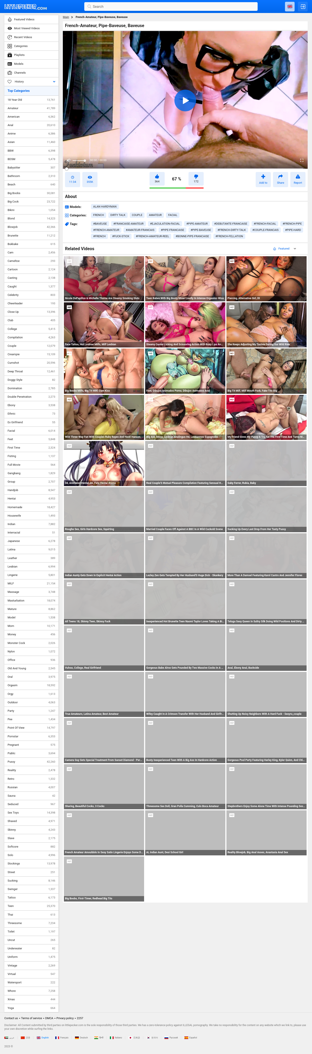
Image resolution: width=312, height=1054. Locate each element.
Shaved (31, 821)
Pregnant (31, 745)
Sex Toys (31, 813)
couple (137, 215)
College (31, 329)
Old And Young (31, 668)
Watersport (31, 982)
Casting (31, 278)
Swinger (31, 889)
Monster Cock (31, 643)
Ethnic (31, 414)
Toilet (31, 932)
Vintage (31, 966)
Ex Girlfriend (31, 422)
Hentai (31, 499)
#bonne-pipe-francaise (192, 236)
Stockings (31, 864)
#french (99, 236)
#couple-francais (265, 230)
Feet (31, 439)
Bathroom (31, 176)
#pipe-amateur (197, 223)
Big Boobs (31, 193)
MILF (31, 583)
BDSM (31, 159)
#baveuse (100, 223)
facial (172, 215)
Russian (31, 787)
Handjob (31, 490)
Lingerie (31, 575)
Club (31, 320)
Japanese (31, 541)
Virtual (31, 974)
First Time (31, 448)
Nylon (31, 651)
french (98, 215)
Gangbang (31, 473)
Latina (31, 549)
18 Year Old (31, 100)
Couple (31, 346)
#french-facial (265, 223)
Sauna (31, 796)
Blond (31, 219)
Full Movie (31, 465)
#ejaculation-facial (165, 223)
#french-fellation (229, 236)
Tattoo (31, 898)
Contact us (11, 1018)
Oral (31, 677)
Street (31, 872)
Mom (31, 626)
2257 (80, 1018)
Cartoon (31, 269)
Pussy (31, 762)
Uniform (31, 957)
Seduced (31, 804)
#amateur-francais (140, 230)
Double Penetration (31, 397)
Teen (31, 906)
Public (31, 753)
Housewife (31, 516)
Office (31, 660)
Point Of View (31, 728)
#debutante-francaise (230, 223)
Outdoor (31, 702)
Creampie (31, 354)
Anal (31, 125)
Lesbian (31, 567)
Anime (31, 134)
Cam (31, 253)
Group (31, 482)
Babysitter (31, 168)
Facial (31, 431)
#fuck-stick (120, 236)
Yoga (31, 1008)
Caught (31, 287)
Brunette (31, 236)
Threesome (31, 923)
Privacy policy (65, 1018)
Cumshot (31, 363)
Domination (31, 388)
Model (31, 617)
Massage (31, 592)
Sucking (31, 881)
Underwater (31, 948)
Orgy (31, 694)
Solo (31, 855)
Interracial (31, 533)
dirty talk (117, 215)
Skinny (31, 830)
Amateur (31, 108)
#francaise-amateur (128, 223)
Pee (31, 719)
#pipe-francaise (172, 230)
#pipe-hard (293, 230)
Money (31, 634)
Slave (31, 838)
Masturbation (31, 601)
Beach (31, 184)
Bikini (31, 210)
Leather (31, 558)
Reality (31, 770)
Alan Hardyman (105, 206)
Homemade (31, 507)
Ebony (31, 405)
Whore (31, 991)
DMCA (49, 1018)
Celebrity (31, 295)
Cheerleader (31, 303)
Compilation (31, 337)
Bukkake (31, 244)
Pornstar (31, 736)
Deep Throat (31, 371)
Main (66, 17)
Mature (31, 609)
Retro (31, 779)
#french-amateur (106, 230)
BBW (31, 151)
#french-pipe (292, 223)
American (31, 117)
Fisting (31, 456)
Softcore (31, 847)
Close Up (31, 312)
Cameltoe (31, 261)
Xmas (31, 999)
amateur (155, 215)
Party (31, 711)
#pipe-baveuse (201, 230)
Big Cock (31, 202)
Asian (31, 142)
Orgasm (31, 685)
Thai (31, 915)
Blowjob (31, 227)
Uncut (31, 940)
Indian (31, 524)
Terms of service (31, 1018)
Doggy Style (31, 380)
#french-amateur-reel (152, 236)
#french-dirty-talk (232, 230)
